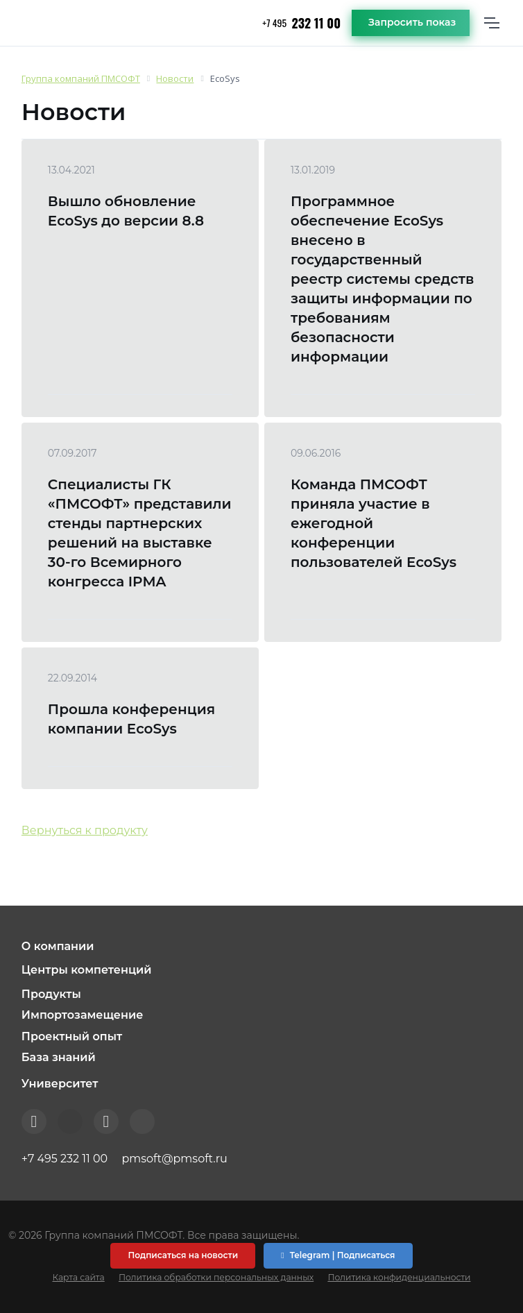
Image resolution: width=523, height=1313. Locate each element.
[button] (261, 946)
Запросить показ (412, 22)
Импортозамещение (83, 1015)
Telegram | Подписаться (338, 1255)
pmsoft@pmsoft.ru (174, 1158)
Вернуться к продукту (85, 830)
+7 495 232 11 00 (65, 1158)
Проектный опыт (72, 1036)
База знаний (59, 1057)
